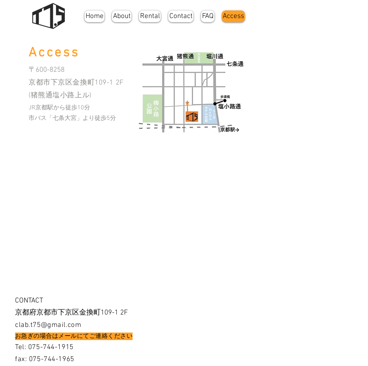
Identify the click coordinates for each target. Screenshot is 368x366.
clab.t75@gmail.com (48, 325)
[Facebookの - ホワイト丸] (344, 16)
